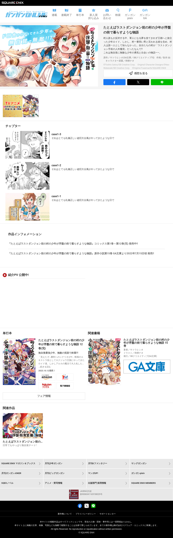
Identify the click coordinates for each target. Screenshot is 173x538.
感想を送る (138, 73)
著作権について (65, 514)
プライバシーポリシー (86, 514)
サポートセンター (108, 514)
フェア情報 (44, 396)
